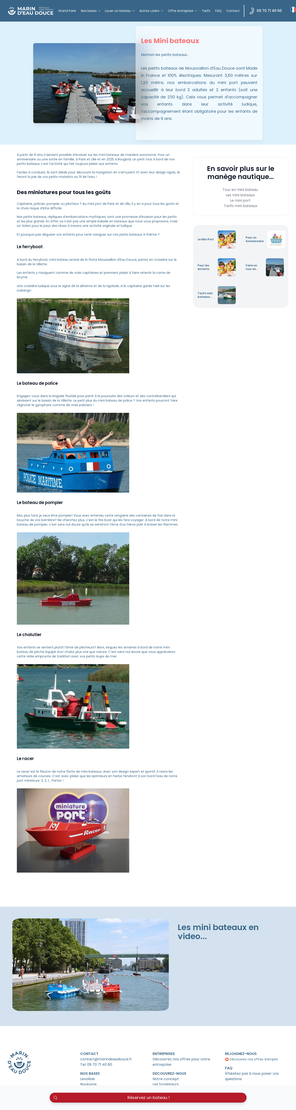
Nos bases (91, 11)
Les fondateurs (166, 1084)
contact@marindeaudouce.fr (106, 1059)
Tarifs (206, 11)
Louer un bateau (120, 11)
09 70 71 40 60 (266, 11)
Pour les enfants (203, 267)
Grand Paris (67, 11)
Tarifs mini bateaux (240, 205)
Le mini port (240, 200)
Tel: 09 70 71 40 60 (96, 1064)
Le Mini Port (206, 239)
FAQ (218, 11)
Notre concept (166, 1078)
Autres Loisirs (151, 11)
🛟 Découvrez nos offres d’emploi (251, 1059)
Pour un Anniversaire (255, 239)
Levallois (87, 1078)
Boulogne (88, 1084)
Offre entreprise (183, 11)
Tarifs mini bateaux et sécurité (206, 295)
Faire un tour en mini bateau (251, 267)
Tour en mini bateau (240, 189)
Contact (233, 11)
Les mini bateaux (240, 195)
